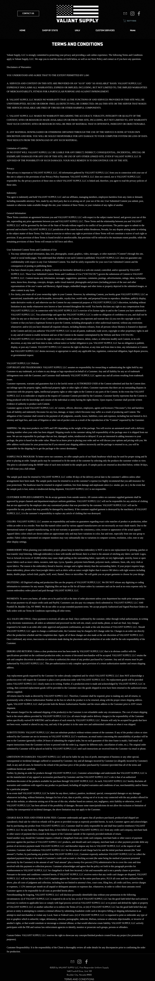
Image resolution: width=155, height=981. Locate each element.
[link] (132, 20)
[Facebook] (139, 13)
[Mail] (125, 13)
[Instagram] (132, 13)
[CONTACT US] (28, 13)
